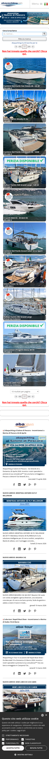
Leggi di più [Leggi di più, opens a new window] (21, 730)
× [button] (46, 715)
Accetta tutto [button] (13, 748)
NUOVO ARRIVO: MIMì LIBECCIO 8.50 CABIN (19, 682)
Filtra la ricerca (24, 39)
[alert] (24, 735)
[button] (24, 754)
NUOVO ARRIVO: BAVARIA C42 (14, 557)
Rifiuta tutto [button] (36, 748)
